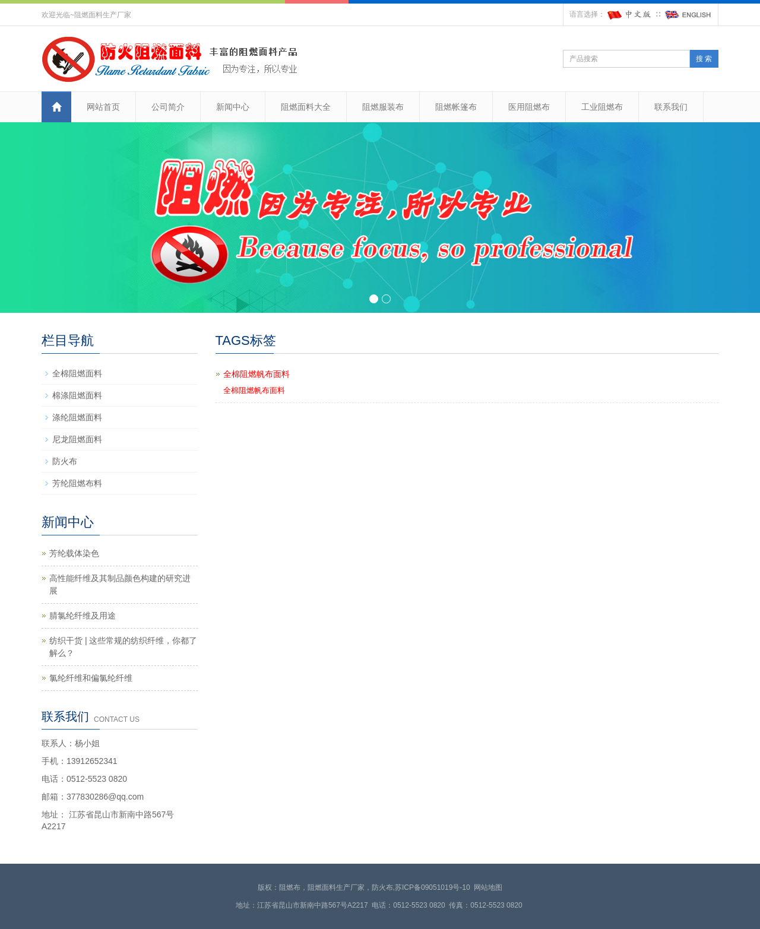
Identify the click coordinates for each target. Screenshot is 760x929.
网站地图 (488, 887)
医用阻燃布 (529, 107)
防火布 (64, 461)
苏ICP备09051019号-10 (432, 887)
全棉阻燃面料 (77, 373)
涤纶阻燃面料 (77, 417)
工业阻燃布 (602, 107)
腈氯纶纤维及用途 (82, 615)
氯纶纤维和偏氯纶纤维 (90, 678)
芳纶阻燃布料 (77, 483)
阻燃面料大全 (306, 107)
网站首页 (103, 107)
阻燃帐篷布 (456, 107)
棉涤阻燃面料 (77, 395)
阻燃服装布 (383, 107)
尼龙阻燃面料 (77, 439)
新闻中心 (232, 107)
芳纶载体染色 (74, 553)
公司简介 (168, 107)
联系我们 (671, 107)
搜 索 (704, 59)
